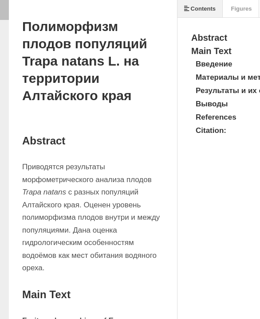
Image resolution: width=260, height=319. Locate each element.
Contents (200, 8)
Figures (240, 8)
